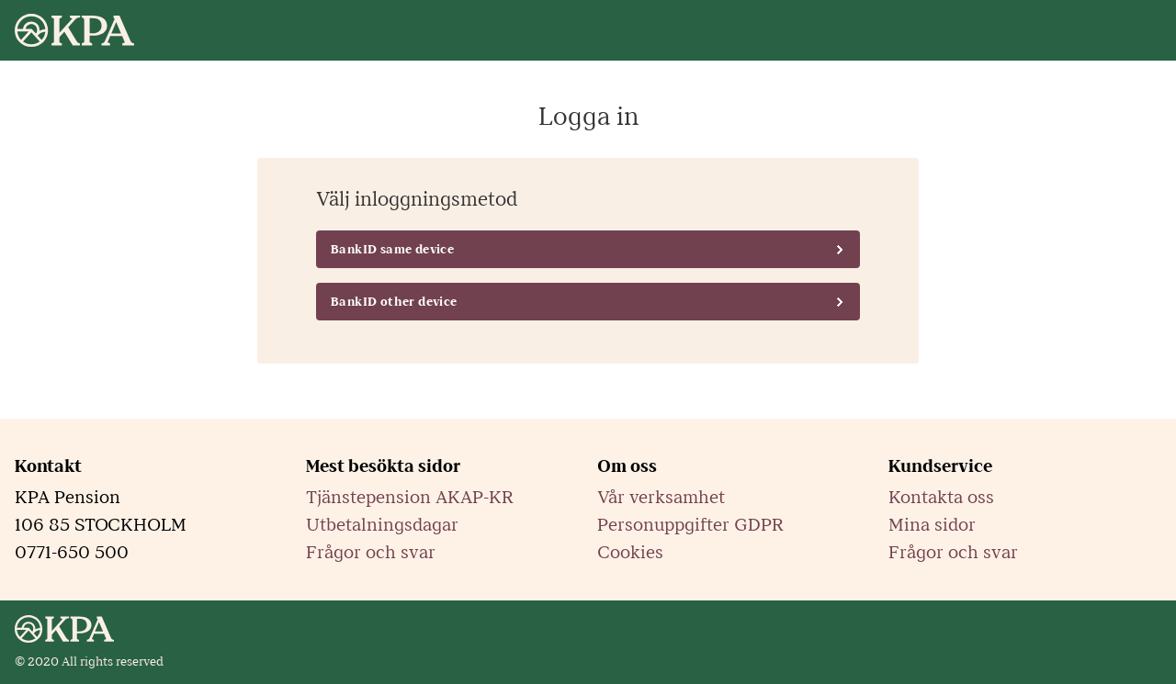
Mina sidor (932, 525)
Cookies (630, 553)
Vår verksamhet (661, 498)
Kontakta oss (941, 498)
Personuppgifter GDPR (690, 525)
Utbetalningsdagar (382, 525)
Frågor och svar (370, 553)
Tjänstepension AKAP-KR (410, 498)
